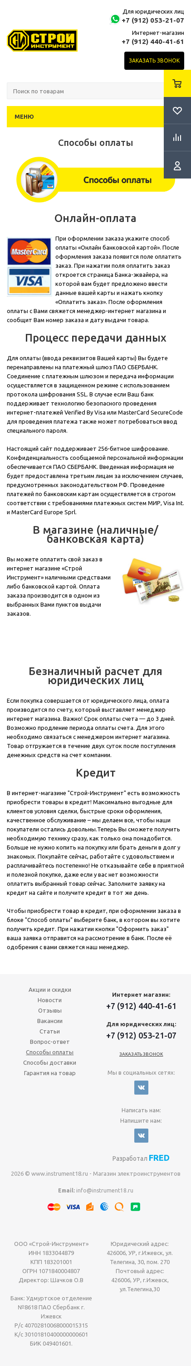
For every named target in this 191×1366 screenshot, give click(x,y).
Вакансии (50, 1021)
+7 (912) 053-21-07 (153, 20)
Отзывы (50, 1010)
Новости (50, 1000)
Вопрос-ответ (50, 1041)
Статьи (49, 1031)
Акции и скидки (50, 989)
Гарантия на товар (50, 1073)
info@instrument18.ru (104, 1190)
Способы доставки (49, 1062)
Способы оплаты (49, 1052)
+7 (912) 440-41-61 (153, 41)
